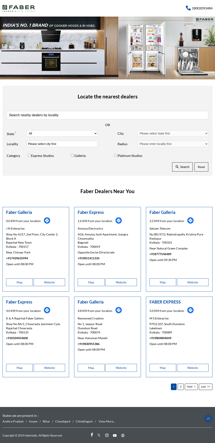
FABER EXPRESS (165, 301)
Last (203, 386)
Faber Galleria (19, 211)
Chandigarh (63, 421)
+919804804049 (160, 338)
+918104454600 (17, 338)
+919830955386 (89, 343)
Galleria (80, 156)
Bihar (46, 421)
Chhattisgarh (84, 421)
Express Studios (42, 156)
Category (13, 156)
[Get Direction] (47, 222)
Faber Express (91, 211)
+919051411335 (89, 258)
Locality (12, 144)
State (11, 133)
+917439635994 (17, 258)
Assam (33, 421)
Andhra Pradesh (13, 421)
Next (189, 386)
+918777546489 (160, 254)
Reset (201, 167)
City (121, 133)
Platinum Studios (130, 156)
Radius (122, 144)
